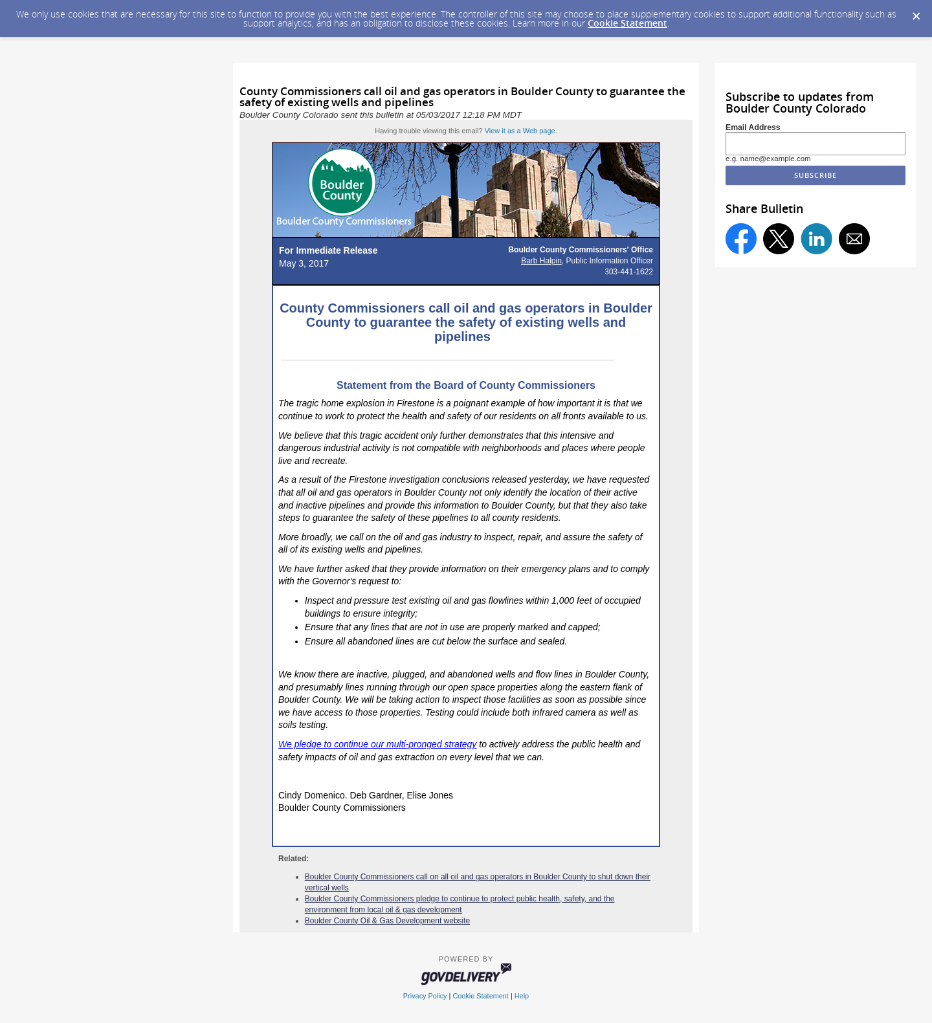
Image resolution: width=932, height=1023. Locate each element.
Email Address (753, 127)
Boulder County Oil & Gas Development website (387, 920)
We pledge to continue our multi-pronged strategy (377, 744)
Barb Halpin (541, 260)
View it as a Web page (520, 131)
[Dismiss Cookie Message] (916, 12)
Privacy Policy (425, 996)
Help (522, 996)
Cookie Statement (627, 23)
